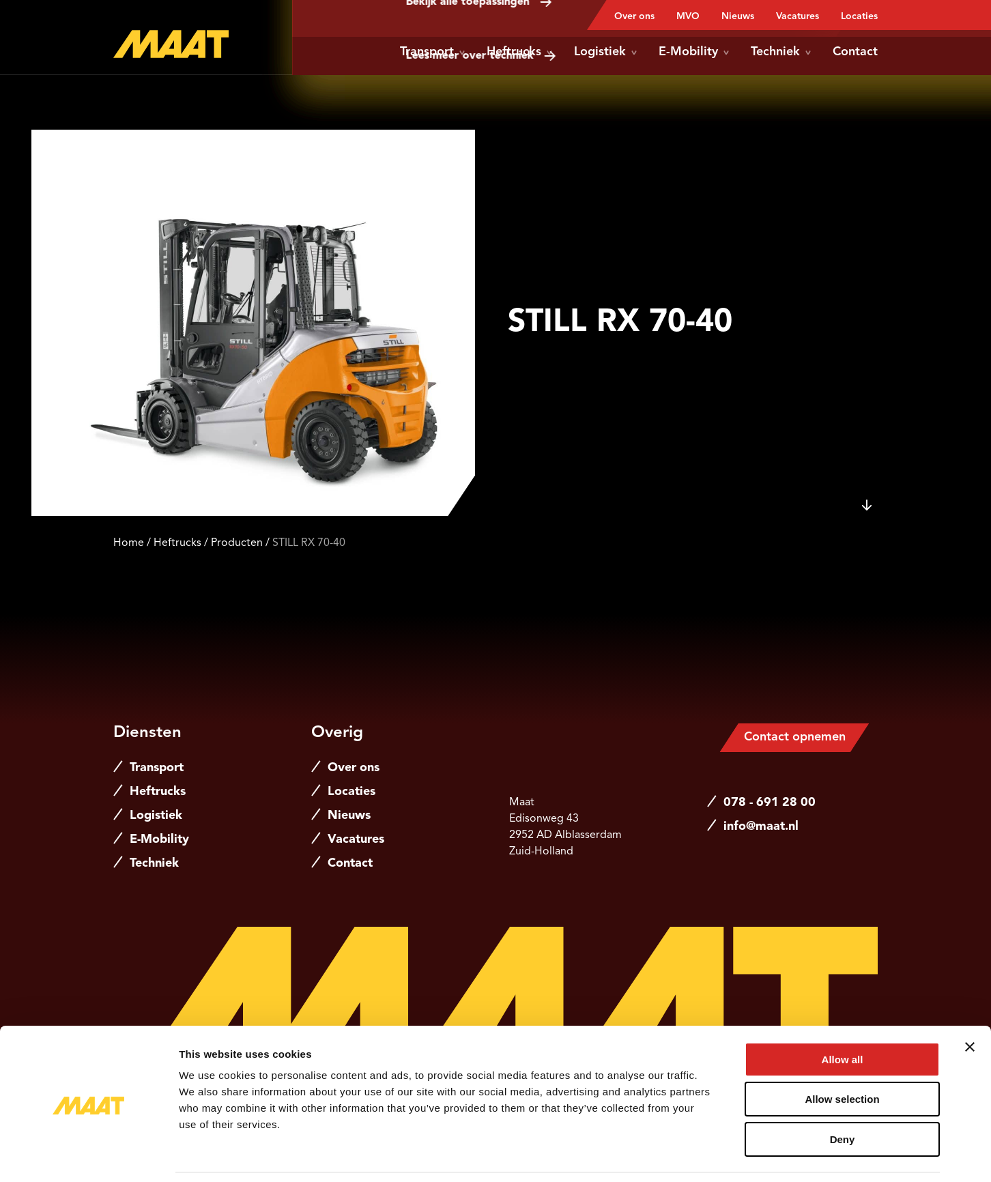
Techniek (781, 52)
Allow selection (842, 1055)
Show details (716, 1155)
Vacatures (797, 16)
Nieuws (737, 16)
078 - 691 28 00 (769, 802)
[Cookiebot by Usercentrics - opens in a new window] (88, 1155)
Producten (237, 543)
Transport (432, 52)
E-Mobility (694, 52)
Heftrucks (519, 52)
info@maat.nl (761, 826)
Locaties (859, 16)
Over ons (634, 16)
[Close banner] (970, 1002)
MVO (688, 16)
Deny (842, 1095)
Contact (855, 52)
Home (128, 543)
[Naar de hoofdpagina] (171, 44)
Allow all (842, 1015)
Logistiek (605, 52)
